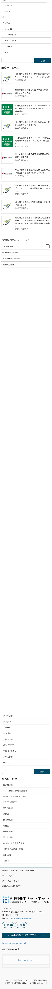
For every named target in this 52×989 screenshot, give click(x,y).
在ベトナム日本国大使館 (13, 843)
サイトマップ (8, 875)
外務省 (6, 825)
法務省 (6, 813)
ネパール (7, 727)
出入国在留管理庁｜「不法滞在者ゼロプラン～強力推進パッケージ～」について (32, 75)
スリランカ (8, 739)
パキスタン (8, 756)
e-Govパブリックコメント (14, 796)
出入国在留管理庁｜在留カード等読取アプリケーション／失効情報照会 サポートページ (32, 188)
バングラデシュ (10, 745)
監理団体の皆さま (10, 252)
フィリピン (8, 715)
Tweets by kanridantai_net (14, 942)
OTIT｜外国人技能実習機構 (15, 790)
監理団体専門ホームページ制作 (15, 240)
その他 (6, 860)
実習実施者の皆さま (11, 258)
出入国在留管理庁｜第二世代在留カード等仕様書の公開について (32, 123)
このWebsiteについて (11, 885)
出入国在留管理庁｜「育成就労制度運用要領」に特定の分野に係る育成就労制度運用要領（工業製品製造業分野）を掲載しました (32, 222)
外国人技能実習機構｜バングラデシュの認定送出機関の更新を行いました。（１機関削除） (32, 108)
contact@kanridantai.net (21, 918)
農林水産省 (8, 831)
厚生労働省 (8, 808)
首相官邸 (7, 854)
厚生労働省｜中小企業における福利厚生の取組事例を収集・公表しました (32, 171)
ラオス (6, 762)
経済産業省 (8, 819)
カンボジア (8, 721)
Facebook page (26, 960)
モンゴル (7, 733)
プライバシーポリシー (11, 880)
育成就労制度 (8, 264)
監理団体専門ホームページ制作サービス (19, 870)
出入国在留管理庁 (11, 802)
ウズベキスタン (10, 751)
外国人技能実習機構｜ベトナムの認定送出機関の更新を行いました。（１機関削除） (32, 140)
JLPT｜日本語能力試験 (13, 849)
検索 (42, 771)
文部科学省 (8, 784)
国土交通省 (8, 837)
